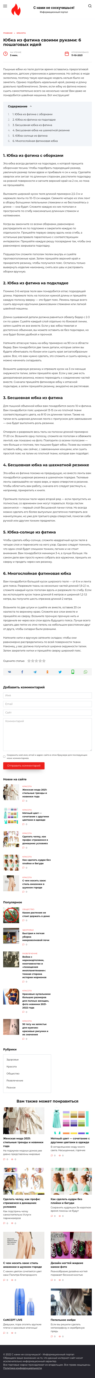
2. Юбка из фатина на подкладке (34, 119)
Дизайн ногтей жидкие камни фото (67, 1265)
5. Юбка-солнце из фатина (30, 135)
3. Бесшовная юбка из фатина (32, 125)
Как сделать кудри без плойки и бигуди (36, 862)
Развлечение (15, 1080)
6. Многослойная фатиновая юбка (35, 141)
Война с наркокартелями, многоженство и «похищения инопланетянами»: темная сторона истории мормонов (34, 967)
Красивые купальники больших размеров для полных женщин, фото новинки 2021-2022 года (36, 1001)
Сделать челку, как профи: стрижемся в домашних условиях (35, 840)
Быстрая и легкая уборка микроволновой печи (35, 937)
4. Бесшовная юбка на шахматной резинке (41, 130)
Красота (12, 1066)
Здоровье (13, 1059)
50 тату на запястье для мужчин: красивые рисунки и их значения (35, 1029)
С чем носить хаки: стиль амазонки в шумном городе (34, 884)
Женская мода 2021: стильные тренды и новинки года (34, 793)
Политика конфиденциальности (22, 1368)
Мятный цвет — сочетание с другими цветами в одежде (35, 816)
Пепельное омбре (63, 1319)
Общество (13, 1073)
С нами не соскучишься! (53, 8)
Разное (11, 1087)
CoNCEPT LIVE (12, 1319)
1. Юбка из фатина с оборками (33, 114)
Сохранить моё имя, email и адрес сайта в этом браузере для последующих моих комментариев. (47, 756)
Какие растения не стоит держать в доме (36, 914)
